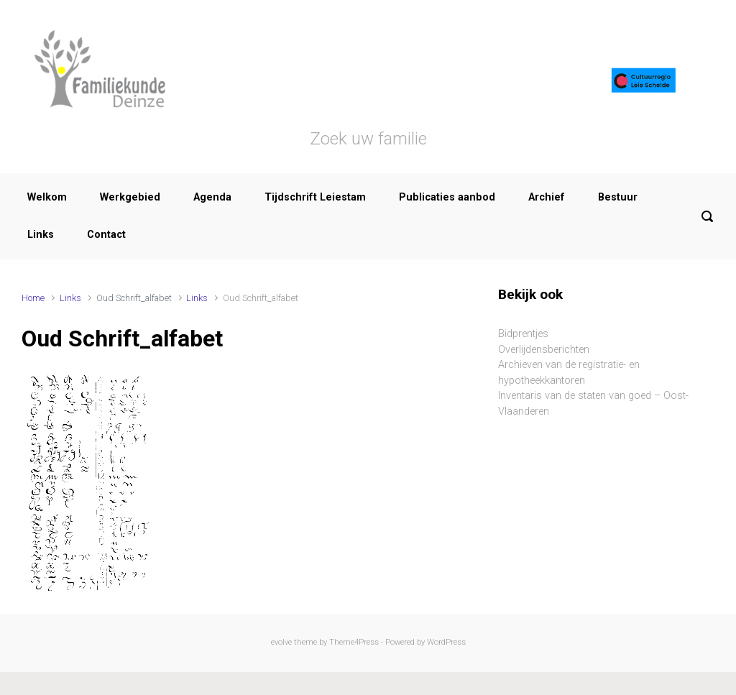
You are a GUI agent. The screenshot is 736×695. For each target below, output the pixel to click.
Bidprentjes (523, 334)
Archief (546, 197)
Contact (106, 235)
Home (33, 298)
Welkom (47, 197)
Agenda (212, 197)
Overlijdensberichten (543, 350)
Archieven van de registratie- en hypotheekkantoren (569, 373)
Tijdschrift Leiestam (315, 197)
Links (40, 235)
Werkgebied (130, 197)
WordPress (446, 642)
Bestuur (618, 197)
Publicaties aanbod (447, 197)
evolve (281, 642)
